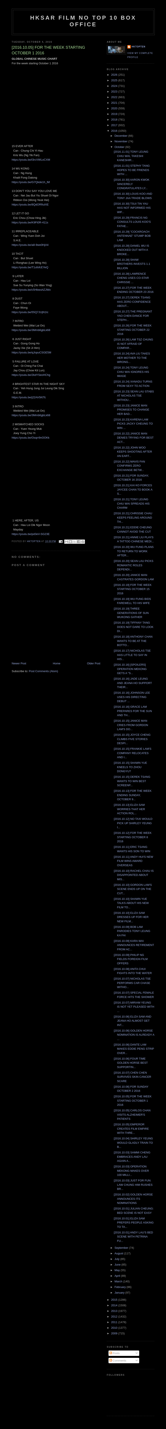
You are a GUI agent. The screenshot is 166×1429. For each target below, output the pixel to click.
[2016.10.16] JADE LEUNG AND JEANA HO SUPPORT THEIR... (133, 683)
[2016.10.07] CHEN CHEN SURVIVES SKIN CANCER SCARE (132, 1077)
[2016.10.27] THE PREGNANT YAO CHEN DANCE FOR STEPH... (133, 316)
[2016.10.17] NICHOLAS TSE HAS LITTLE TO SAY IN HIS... (132, 655)
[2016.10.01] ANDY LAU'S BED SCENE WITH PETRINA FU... (133, 1236)
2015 (114, 1299)
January (120, 1292)
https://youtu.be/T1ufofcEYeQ (30, 267)
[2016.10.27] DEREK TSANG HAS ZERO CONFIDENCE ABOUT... (132, 301)
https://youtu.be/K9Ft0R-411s (30, 222)
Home (57, 663)
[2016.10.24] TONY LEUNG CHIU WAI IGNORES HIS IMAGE (131, 372)
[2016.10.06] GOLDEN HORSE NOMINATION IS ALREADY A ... (134, 1035)
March (119, 1281)
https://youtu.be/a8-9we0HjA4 (30, 244)
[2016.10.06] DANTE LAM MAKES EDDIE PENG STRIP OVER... (134, 1049)
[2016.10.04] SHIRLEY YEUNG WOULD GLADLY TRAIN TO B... (133, 1142)
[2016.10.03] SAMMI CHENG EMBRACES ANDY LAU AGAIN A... (132, 1156)
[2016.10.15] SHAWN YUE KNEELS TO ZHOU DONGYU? (130, 767)
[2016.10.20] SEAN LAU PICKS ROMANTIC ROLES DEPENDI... (133, 565)
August (119, 1253)
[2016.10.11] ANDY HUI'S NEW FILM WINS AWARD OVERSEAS (133, 861)
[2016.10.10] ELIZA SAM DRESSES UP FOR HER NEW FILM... (131, 917)
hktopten (138, 46)
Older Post (93, 663)
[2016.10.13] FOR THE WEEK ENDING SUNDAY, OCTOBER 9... (133, 795)
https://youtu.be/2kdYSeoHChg (31, 374)
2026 (114, 74)
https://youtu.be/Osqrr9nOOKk (30, 437)
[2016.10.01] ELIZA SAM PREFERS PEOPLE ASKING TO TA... (133, 1222)
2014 (114, 1305)
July (117, 1259)
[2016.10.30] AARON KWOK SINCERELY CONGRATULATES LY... (131, 184)
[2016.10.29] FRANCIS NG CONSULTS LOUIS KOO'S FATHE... (132, 222)
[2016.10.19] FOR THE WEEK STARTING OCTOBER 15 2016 (133, 589)
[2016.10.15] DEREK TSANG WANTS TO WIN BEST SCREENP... (132, 781)
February (121, 1287)
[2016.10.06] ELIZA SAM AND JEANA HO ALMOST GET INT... (132, 1021)
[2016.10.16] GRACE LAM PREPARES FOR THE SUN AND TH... (133, 711)
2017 (114, 125)
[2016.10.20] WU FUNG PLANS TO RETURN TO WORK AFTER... (133, 551)
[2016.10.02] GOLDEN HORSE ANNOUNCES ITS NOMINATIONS (133, 1199)
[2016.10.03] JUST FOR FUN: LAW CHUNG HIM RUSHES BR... (133, 1185)
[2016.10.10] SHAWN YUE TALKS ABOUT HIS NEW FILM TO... (131, 903)
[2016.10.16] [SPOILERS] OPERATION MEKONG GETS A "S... (130, 669)
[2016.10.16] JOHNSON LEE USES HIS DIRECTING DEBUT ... (132, 697)
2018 (114, 119)
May (118, 1270)
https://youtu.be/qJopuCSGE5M (31, 352)
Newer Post (19, 663)
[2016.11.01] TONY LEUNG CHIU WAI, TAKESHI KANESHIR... (131, 156)
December (121, 135)
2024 (114, 86)
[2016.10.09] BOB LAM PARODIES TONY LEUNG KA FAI (132, 931)
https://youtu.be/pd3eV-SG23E (31, 534)
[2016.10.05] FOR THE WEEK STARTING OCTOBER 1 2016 (133, 1100)
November (121, 141)
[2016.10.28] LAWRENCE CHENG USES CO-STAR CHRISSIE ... (131, 278)
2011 (114, 1322)
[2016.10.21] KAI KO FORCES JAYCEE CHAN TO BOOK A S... (133, 489)
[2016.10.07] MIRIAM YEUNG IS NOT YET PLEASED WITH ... (134, 1007)
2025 (114, 80)
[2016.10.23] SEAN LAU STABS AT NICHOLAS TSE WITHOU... (134, 396)
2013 (114, 1311)
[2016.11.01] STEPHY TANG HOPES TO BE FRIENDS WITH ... (132, 170)
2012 (114, 1316)
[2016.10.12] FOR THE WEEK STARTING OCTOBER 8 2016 (133, 837)
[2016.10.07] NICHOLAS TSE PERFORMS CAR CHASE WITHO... (132, 983)
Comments (117, 1360)
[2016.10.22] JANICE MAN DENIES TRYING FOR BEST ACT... (133, 438)
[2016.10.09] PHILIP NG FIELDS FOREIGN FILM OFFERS (131, 959)
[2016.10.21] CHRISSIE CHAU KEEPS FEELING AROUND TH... (133, 517)
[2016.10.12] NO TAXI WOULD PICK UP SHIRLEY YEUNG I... (133, 823)
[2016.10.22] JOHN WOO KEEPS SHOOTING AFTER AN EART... (133, 452)
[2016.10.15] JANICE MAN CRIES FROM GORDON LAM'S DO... (131, 725)
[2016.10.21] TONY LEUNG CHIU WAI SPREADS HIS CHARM (131, 503)
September (122, 1247)
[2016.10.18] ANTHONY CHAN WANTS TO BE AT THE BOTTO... (133, 641)
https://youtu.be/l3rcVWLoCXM (31, 159)
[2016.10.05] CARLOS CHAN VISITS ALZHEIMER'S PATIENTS (132, 1114)
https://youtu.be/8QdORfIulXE (30, 204)
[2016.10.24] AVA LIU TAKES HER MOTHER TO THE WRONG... (132, 358)
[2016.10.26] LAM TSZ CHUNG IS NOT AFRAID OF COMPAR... (133, 344)
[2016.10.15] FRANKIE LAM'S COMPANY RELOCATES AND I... (132, 753)
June (118, 1264)
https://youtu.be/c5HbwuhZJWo (31, 289)
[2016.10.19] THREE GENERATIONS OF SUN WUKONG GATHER (131, 613)
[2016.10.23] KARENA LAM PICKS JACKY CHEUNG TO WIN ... (133, 424)
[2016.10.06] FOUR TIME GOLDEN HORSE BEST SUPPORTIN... (131, 1063)
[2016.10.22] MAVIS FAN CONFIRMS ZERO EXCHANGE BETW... (129, 466)
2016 (114, 130)
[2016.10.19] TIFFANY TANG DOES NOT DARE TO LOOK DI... (133, 627)
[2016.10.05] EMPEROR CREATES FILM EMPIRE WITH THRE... (131, 1128)
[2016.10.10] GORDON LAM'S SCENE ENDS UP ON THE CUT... (133, 889)
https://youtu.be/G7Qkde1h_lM (31, 182)
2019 (114, 114)
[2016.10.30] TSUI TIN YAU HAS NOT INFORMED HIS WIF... (132, 208)
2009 (114, 1333)
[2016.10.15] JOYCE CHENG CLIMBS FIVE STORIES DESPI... (132, 739)
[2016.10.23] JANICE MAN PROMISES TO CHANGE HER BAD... (131, 410)
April (118, 1275)
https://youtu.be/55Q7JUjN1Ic (30, 312)
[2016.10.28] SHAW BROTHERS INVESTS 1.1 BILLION (132, 264)
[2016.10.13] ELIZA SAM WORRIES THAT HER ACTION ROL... (129, 809)
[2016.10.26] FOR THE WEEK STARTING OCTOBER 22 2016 (133, 330)
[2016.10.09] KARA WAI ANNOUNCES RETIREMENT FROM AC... (134, 945)
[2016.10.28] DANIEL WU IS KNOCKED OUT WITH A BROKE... (131, 250)
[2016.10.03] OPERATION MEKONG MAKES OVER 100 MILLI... (131, 1170)
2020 (114, 108)
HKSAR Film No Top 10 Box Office (83, 21)
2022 (114, 97)
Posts (114, 1353)
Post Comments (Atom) (43, 671)
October (120, 147)
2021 (114, 102)
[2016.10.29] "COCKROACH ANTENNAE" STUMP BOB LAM (132, 236)
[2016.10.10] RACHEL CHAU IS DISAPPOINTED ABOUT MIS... (134, 875)
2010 (114, 1327)
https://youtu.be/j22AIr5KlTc (29, 397)
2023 (114, 91)
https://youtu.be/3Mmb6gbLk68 (31, 330)
